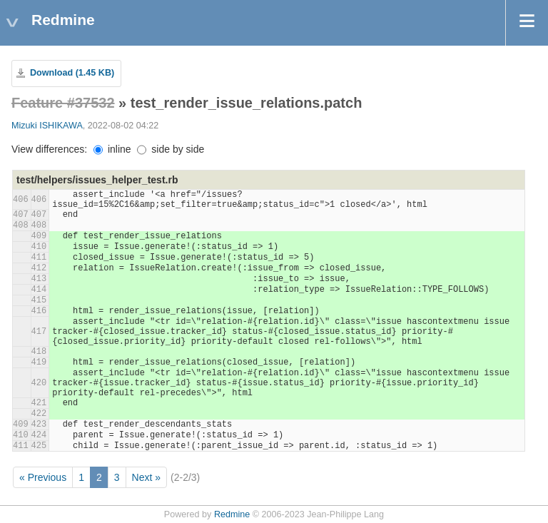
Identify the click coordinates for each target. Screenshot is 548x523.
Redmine (232, 514)
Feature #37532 (63, 103)
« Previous (42, 477)
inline (112, 149)
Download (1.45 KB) (72, 73)
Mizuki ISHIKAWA (47, 126)
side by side (170, 149)
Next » (146, 477)
